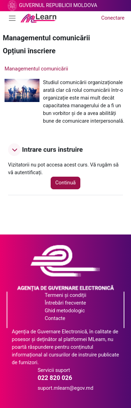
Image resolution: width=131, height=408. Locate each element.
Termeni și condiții (65, 295)
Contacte (55, 318)
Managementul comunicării (36, 69)
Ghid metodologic (65, 310)
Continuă (65, 182)
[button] (14, 149)
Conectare (113, 18)
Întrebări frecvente (65, 303)
